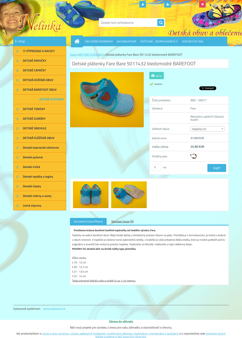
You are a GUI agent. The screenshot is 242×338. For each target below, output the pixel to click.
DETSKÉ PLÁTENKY (91, 54)
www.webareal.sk (54, 308)
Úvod (73, 54)
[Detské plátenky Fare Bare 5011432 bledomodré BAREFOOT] (91, 182)
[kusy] (156, 167)
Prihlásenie (154, 4)
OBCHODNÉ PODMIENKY (99, 41)
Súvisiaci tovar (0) (122, 221)
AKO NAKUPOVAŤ (126, 41)
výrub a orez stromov (55, 333)
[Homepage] (78, 41)
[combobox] (207, 128)
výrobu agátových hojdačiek (87, 333)
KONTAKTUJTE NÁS (192, 41)
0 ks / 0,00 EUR (216, 4)
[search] (160, 22)
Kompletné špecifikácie (88, 221)
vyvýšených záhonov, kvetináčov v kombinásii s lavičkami (143, 333)
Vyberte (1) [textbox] (199, 129)
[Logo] (39, 22)
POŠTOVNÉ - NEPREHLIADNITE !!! (159, 41)
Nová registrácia (182, 4)
